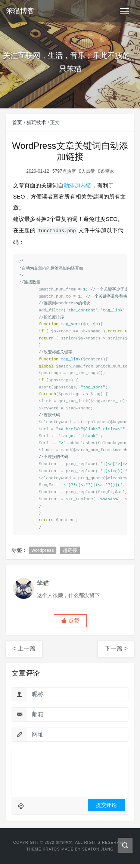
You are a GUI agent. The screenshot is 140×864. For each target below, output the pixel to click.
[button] (70, 620)
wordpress (42, 550)
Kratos (51, 849)
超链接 (70, 550)
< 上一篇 (23, 648)
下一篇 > (116, 648)
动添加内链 (77, 185)
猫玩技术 (36, 122)
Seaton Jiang (97, 849)
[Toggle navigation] (124, 11)
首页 (17, 122)
